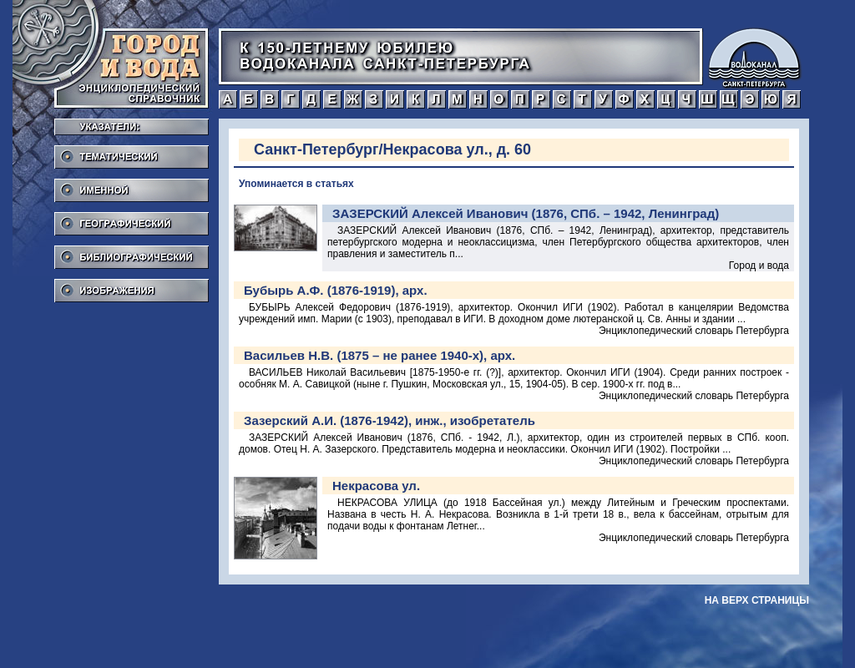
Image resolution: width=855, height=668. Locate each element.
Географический (131, 218)
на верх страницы (757, 600)
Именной (131, 185)
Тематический (131, 152)
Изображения (131, 285)
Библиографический (131, 252)
